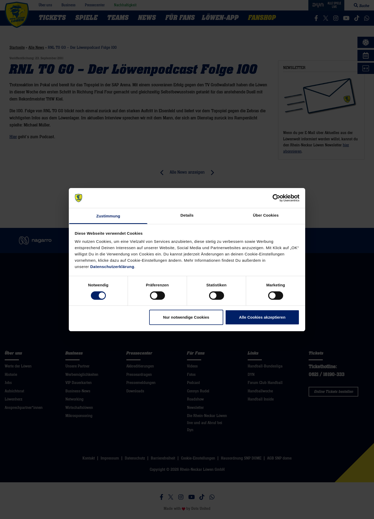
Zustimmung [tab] (108, 216)
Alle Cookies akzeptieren (262, 317)
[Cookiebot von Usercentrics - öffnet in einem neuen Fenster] (276, 198)
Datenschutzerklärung (112, 266)
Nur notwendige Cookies (186, 317)
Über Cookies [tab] (266, 215)
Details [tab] (187, 215)
